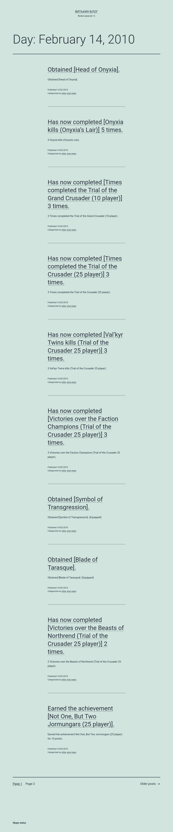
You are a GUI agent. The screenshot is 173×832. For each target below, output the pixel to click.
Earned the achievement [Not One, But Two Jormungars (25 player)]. (81, 716)
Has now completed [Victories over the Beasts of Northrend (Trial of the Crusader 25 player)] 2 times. (86, 635)
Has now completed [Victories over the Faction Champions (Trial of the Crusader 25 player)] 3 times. (83, 426)
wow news (71, 93)
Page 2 (30, 784)
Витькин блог (86, 11)
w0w (64, 93)
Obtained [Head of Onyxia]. (84, 69)
